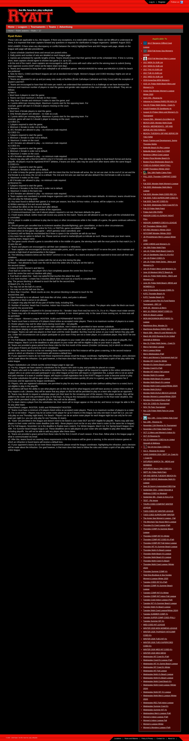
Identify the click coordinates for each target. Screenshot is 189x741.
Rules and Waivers (131, 738)
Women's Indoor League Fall (155, 720)
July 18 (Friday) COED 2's (154, 258)
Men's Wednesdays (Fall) (153, 354)
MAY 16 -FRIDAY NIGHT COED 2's (157, 311)
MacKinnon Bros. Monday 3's (155, 326)
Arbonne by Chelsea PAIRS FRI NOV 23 (160, 101)
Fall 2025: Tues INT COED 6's (155, 201)
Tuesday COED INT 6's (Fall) (155, 582)
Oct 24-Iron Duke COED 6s (159, 447)
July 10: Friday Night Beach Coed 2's (158, 251)
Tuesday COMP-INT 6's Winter (156, 593)
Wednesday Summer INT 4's (155, 710)
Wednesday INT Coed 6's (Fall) (156, 657)
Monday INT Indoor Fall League (156, 372)
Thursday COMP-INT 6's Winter (156, 536)
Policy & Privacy (147, 738)
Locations (117, 738)
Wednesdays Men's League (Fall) (157, 713)
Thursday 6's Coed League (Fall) (156, 525)
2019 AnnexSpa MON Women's (156, 80)
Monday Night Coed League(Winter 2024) (160, 386)
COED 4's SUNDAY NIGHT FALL (157, 165)
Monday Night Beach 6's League (156, 382)
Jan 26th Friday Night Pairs (154, 248)
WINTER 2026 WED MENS (154, 653)
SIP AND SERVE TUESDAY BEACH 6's (159, 476)
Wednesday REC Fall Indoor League (158, 703)
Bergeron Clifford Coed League (156, 155)
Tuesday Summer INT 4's (153, 621)
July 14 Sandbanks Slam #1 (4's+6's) (158, 255)
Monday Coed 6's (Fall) (152, 368)
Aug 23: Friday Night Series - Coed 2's (159, 105)
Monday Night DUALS (152, 389)
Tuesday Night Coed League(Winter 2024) (160, 610)
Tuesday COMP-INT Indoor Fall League (159, 596)
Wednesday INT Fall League (155, 671)
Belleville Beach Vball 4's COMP (156, 151)
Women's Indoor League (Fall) (155, 717)
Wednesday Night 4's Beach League (158, 674)
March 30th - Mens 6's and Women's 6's (159, 333)
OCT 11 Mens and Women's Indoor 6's (159, 433)
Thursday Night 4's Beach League (157, 550)
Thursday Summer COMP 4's (155, 571)
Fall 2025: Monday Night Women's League (160, 184)
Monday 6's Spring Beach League (157, 365)
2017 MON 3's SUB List (153, 62)
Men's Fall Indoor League (153, 347)
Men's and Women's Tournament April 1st (160, 357)
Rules (34, 31)
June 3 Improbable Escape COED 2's (158, 290)
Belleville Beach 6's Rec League (156, 148)
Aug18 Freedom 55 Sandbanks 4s (157, 109)
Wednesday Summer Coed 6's (155, 706)
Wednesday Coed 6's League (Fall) (157, 660)
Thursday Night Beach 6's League (157, 557)
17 (40, 31)
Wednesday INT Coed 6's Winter (156, 667)
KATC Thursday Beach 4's (154, 294)
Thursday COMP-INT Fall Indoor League (160, 543)
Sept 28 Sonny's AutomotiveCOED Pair (159, 486)
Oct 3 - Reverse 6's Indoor (154, 451)
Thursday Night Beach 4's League (157, 554)
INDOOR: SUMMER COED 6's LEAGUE (160, 223)
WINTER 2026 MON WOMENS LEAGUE (160, 628)
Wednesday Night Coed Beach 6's (157, 681)
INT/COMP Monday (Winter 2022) (157, 233)
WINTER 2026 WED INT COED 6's (157, 649)
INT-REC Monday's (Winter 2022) (157, 230)
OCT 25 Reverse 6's (151, 436)
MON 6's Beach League (153, 315)
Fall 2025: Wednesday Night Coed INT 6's (160, 205)
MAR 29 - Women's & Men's (154, 308)
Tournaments (38, 27)
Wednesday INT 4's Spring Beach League (160, 664)
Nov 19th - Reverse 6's (152, 422)
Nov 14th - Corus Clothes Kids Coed (163, 418)
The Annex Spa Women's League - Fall (159, 518)
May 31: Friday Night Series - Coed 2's (159, 343)
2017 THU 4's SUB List (152, 70)
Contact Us (160, 738)
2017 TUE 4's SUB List (152, 73)
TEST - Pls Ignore (150, 501)
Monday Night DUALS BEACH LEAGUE (159, 393)
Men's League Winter (152, 350)
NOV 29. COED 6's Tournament (156, 404)
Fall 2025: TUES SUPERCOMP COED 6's (160, 198)
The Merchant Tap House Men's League (159, 522)
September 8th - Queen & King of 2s (158, 497)
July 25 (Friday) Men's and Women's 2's (159, 269)
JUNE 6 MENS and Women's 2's (156, 244)
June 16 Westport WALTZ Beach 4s (158, 272)
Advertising (65, 27)
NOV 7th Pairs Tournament (154, 407)
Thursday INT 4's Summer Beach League (160, 547)
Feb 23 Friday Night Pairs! (154, 208)
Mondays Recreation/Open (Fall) (156, 400)
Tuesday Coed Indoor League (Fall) (157, 600)
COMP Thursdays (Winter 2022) (156, 169)
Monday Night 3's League (153, 375)
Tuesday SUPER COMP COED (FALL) (159, 618)
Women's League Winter (153, 724)
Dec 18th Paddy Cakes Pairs (159, 173)
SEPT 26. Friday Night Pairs (154, 472)
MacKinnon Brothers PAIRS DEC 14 (158, 329)
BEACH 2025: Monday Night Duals (157, 123)
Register (161, 2)
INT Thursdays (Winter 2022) (155, 226)
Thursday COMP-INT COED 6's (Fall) (158, 540)
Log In (152, 2)
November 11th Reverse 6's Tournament (159, 425)
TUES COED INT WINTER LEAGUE (158, 511)
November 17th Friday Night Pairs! (157, 429)
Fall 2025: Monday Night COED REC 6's (160, 194)
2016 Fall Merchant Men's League (162, 58)
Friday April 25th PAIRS (153, 212)
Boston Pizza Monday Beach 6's (156, 158)
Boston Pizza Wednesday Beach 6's (158, 162)
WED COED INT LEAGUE (154, 625)
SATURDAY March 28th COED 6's (157, 469)
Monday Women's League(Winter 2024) (159, 396)
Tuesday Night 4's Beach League (157, 607)
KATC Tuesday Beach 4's (153, 297)
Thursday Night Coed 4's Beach (156, 561)
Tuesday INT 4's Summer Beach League (160, 603)
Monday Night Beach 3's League (156, 379)
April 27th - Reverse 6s (152, 98)
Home (11, 27)
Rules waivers (22, 31)
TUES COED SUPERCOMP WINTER (158, 515)
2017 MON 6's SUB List (153, 66)
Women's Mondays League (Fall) (156, 728)
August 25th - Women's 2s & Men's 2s (159, 119)
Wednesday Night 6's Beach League (158, 678)
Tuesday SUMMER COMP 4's (155, 614)
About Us (171, 738)
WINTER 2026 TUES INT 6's (155, 639)
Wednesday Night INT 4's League (157, 692)
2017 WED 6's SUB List (153, 77)
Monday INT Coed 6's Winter (155, 361)
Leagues (22, 27)
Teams (52, 27)
